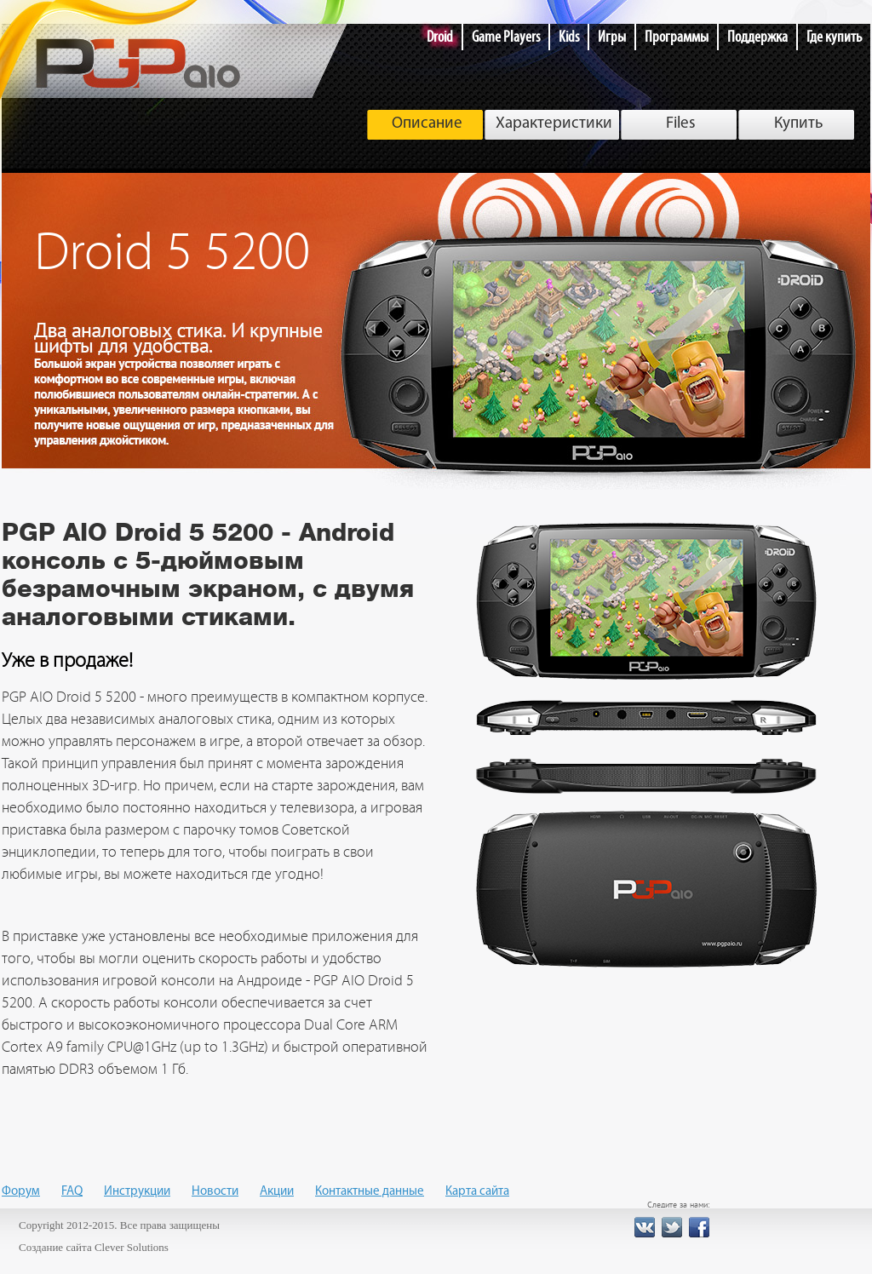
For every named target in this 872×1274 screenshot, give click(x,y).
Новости (215, 1191)
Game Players (506, 37)
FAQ (72, 1191)
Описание (427, 124)
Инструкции (137, 1191)
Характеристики (554, 124)
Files (681, 124)
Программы (676, 37)
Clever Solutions (132, 1247)
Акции (277, 1191)
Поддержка (757, 37)
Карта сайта (477, 1191)
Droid (440, 37)
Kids (569, 37)
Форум (21, 1191)
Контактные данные (369, 1191)
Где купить (834, 37)
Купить (798, 124)
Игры (612, 37)
